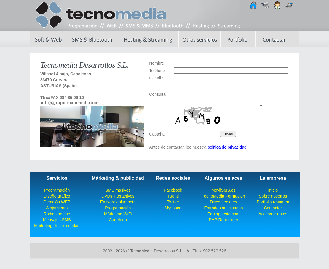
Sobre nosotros (273, 200)
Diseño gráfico (57, 200)
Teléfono (157, 70)
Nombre (156, 63)
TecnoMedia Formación (223, 200)
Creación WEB (57, 206)
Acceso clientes (272, 218)
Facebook (173, 194)
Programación (57, 194)
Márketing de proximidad (56, 230)
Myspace (173, 212)
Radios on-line (57, 218)
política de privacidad (227, 151)
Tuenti (173, 200)
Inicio (273, 194)
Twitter (173, 206)
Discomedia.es (223, 206)
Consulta (157, 96)
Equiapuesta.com (223, 218)
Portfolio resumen (273, 206)
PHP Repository (223, 224)
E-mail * (156, 78)
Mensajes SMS (57, 224)
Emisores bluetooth (118, 206)
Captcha (157, 138)
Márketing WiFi (118, 218)
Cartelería (118, 224)
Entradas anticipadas (223, 212)
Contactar (273, 212)
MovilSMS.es (223, 194)
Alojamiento (57, 212)
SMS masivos (118, 194)
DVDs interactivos (117, 200)
